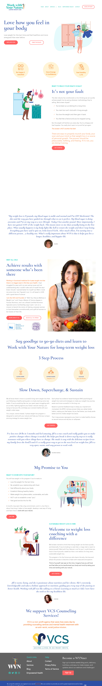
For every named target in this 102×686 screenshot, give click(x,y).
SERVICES (53, 7)
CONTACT (77, 7)
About (29, 661)
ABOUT (47, 7)
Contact (48, 661)
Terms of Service (52, 669)
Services (30, 665)
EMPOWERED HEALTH (68, 7)
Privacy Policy (50, 665)
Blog (28, 669)
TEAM (42, 7)
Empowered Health (35, 673)
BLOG (59, 7)
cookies (38, 684)
